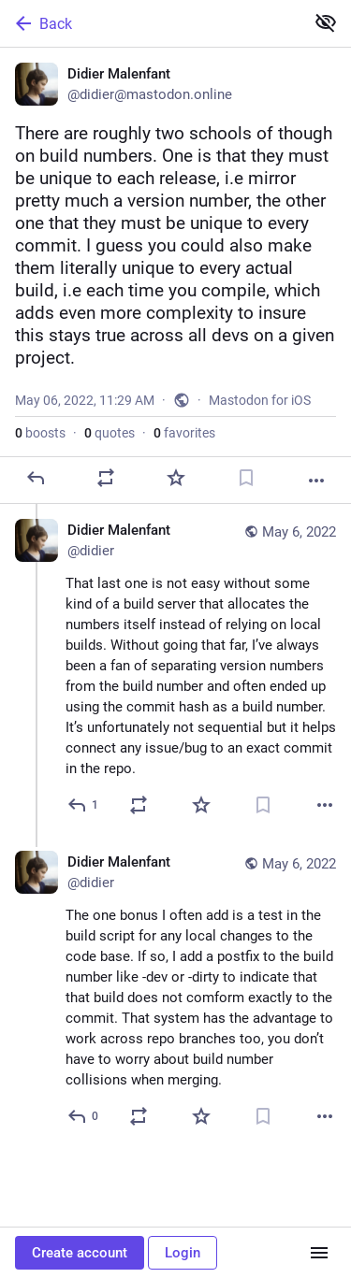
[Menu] (319, 1253)
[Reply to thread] (84, 805)
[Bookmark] (246, 478)
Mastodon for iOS (260, 400)
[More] (316, 480)
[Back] (150, 23)
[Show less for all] (325, 22)
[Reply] (35, 478)
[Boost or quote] (106, 478)
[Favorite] (176, 478)
